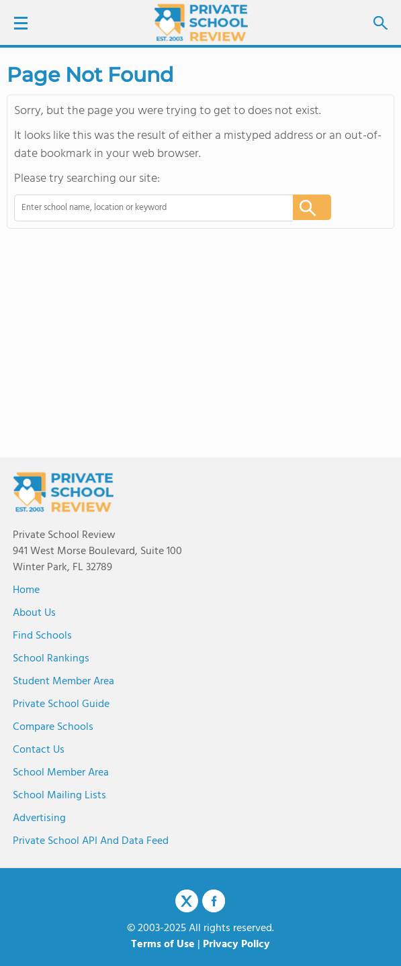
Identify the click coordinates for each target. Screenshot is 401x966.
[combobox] (144, 208)
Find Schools (42, 636)
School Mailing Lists (59, 796)
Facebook (213, 901)
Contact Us (38, 750)
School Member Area (61, 773)
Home (26, 590)
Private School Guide (61, 704)
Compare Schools (53, 727)
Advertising (39, 818)
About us (34, 613)
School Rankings (51, 659)
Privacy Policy (236, 944)
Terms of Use (163, 944)
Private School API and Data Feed (91, 841)
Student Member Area (63, 682)
